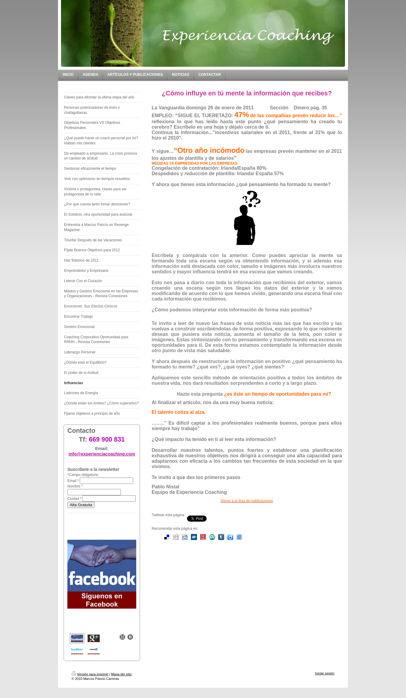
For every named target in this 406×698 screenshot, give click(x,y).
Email (73, 481)
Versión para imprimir (90, 674)
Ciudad (74, 499)
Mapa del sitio (121, 674)
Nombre (75, 486)
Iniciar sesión (324, 673)
